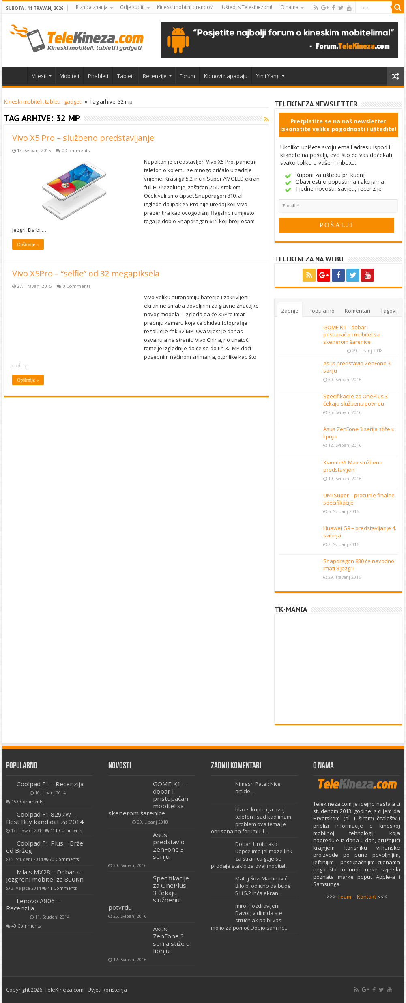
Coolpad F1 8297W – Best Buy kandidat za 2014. (45, 818)
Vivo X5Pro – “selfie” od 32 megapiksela (85, 273)
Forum (187, 76)
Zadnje (290, 310)
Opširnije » (28, 244)
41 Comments (62, 888)
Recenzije (155, 76)
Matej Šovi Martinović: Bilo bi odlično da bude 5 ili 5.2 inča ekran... (263, 886)
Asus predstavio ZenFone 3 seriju (169, 845)
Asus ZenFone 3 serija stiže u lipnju (171, 940)
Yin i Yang (267, 76)
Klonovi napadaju (225, 76)
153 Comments (27, 802)
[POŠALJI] (336, 225)
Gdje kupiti (132, 7)
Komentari (357, 310)
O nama (289, 7)
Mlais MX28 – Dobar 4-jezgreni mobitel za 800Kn (45, 875)
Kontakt (366, 896)
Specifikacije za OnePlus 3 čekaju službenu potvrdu (355, 400)
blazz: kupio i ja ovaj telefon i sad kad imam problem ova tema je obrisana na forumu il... (251, 820)
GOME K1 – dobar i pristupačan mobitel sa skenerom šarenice (351, 334)
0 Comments (76, 150)
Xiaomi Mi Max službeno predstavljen (352, 466)
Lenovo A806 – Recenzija (33, 904)
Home (16, 75)
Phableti (98, 76)
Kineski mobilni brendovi (185, 7)
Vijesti (39, 76)
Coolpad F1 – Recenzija (50, 784)
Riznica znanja (92, 7)
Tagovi (388, 310)
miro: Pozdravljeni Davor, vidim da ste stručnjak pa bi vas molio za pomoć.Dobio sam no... (249, 916)
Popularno (322, 310)
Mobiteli (69, 76)
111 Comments (66, 830)
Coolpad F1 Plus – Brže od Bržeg (44, 846)
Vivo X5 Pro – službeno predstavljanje (83, 137)
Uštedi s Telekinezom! (247, 7)
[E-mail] (338, 206)
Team (344, 896)
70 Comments (64, 859)
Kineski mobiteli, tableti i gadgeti (43, 101)
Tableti (125, 76)
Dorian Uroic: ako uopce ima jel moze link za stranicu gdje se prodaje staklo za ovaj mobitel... (251, 854)
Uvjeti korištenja (107, 989)
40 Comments (26, 926)
